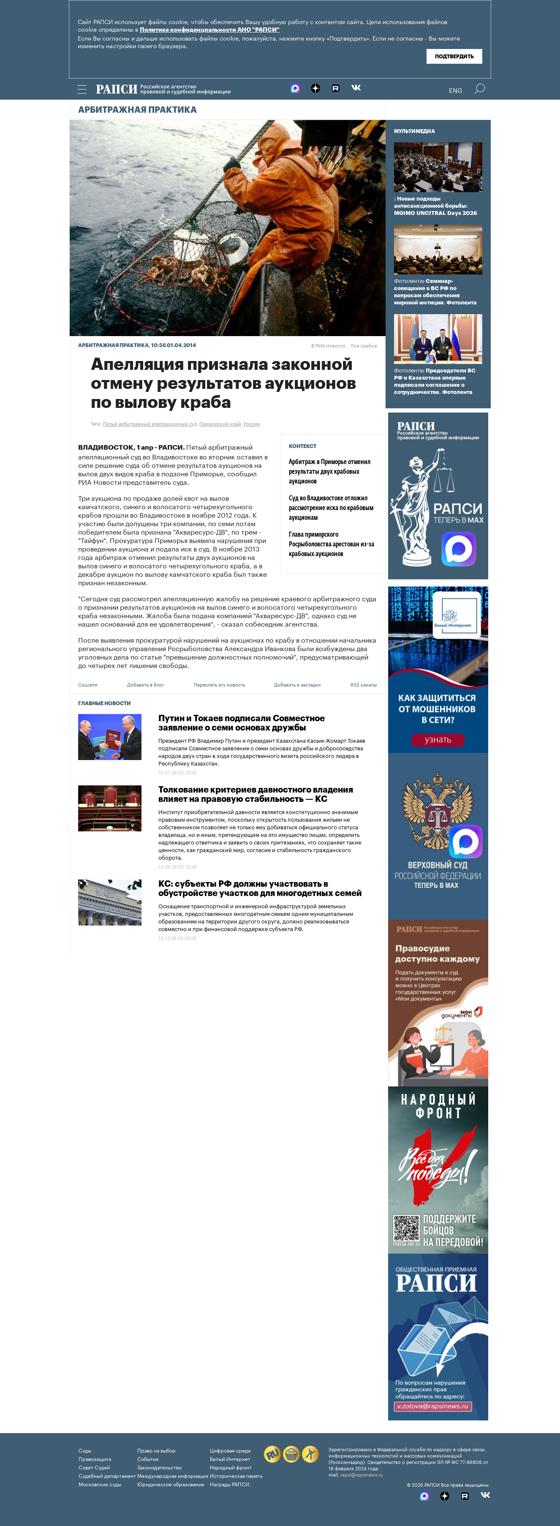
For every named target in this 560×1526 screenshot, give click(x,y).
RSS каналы (364, 684)
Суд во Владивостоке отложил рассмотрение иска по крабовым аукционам (331, 508)
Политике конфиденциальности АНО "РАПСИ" (210, 30)
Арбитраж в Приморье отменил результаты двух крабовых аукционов (329, 472)
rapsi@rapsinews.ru (361, 1474)
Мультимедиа (414, 131)
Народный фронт (231, 1467)
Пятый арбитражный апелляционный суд (150, 423)
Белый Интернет (230, 1458)
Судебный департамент (107, 1475)
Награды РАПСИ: (230, 1484)
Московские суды (100, 1484)
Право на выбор (156, 1450)
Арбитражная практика (137, 110)
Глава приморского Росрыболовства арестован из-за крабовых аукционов (331, 545)
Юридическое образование (170, 1484)
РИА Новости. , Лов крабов (344, 345)
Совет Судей (94, 1467)
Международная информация (172, 1475)
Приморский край (220, 423)
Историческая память (236, 1475)
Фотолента (408, 281)
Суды (85, 1450)
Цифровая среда (230, 1450)
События (147, 1458)
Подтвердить (454, 56)
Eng (455, 89)
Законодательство (159, 1467)
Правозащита (95, 1458)
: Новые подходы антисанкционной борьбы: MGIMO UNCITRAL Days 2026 (435, 206)
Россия (252, 423)
